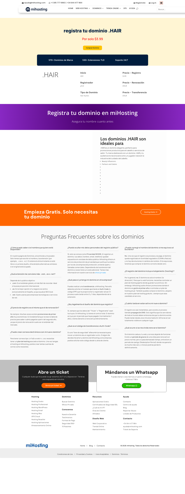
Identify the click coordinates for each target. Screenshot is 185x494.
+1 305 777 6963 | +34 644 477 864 (66, 2)
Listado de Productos (132, 414)
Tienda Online (98, 427)
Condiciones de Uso (65, 455)
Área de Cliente (99, 411)
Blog (125, 408)
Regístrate (140, 3)
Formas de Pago (68, 421)
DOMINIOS (97, 8)
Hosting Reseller (38, 420)
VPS (125, 8)
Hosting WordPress (39, 408)
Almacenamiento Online (41, 426)
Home (83, 446)
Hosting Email (37, 411)
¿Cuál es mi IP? (99, 408)
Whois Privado (68, 405)
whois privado (100, 273)
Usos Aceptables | (104, 455)
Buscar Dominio (68, 402)
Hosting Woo (36, 414)
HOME (70, 8)
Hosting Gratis (148, 213)
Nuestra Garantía (69, 415)
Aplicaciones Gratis (101, 402)
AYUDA (132, 8)
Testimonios (67, 418)
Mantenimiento (99, 430)
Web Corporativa (100, 424)
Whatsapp (130, 386)
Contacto (127, 402)
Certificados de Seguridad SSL (105, 405)
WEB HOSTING (82, 8)
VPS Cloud (35, 417)
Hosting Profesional (39, 405)
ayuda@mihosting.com (34, 2)
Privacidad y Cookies (84, 455)
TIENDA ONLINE (112, 8)
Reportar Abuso (129, 411)
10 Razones (66, 427)
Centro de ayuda (130, 405)
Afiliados (96, 414)
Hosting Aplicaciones (40, 423)
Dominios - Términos (120, 455)
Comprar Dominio (92, 48)
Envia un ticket (52, 386)
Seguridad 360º (68, 424)
